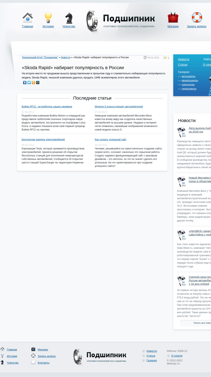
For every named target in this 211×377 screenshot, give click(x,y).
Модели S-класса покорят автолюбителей (119, 106)
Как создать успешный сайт (110, 139)
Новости (65, 57)
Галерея (152, 360)
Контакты (43, 362)
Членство (68, 26)
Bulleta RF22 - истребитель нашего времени (47, 106)
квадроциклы (190, 80)
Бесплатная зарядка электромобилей (43, 139)
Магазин (173, 26)
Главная (27, 26)
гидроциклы (189, 88)
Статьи (182, 64)
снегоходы (188, 84)
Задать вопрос (197, 26)
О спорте (176, 355)
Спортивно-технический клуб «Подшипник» (119, 22)
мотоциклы (188, 76)
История (48, 26)
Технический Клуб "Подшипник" (40, 57)
